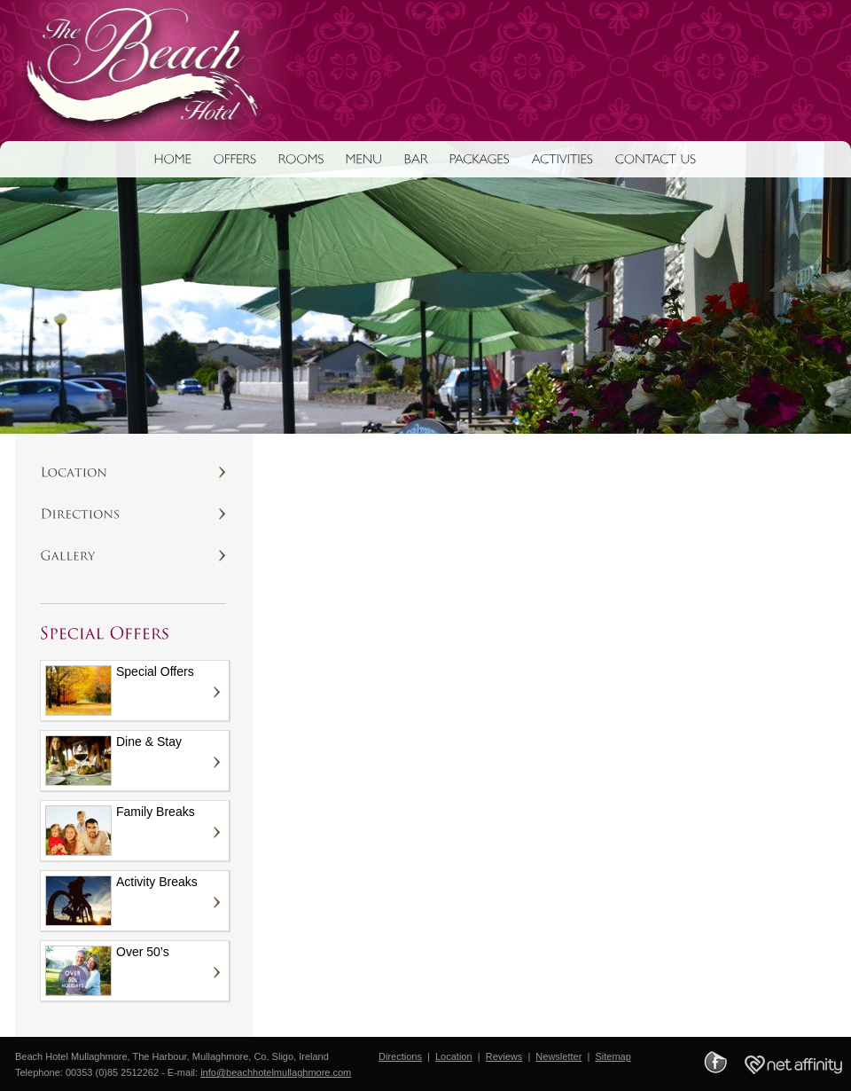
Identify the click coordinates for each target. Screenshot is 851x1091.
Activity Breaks (121, 900)
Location (453, 1056)
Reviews (504, 1056)
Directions (400, 1056)
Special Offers (119, 690)
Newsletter (558, 1056)
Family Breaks (120, 830)
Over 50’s (107, 970)
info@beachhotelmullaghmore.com (275, 1072)
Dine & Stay (113, 760)
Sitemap (612, 1056)
